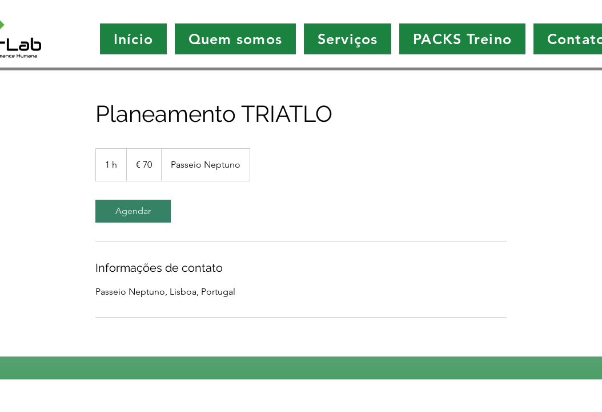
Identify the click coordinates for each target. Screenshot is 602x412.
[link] (133, 211)
